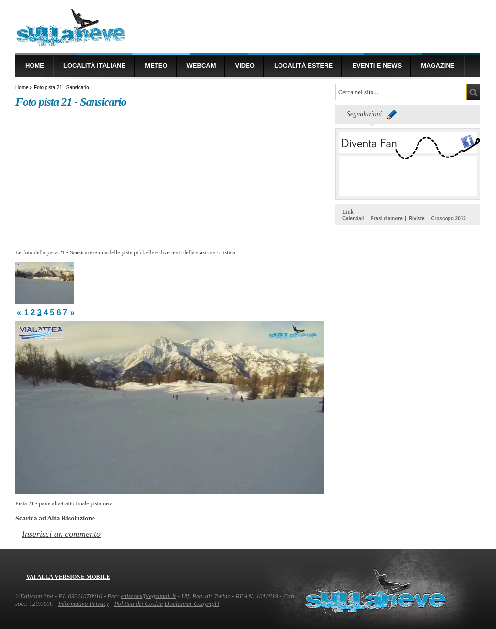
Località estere (303, 65)
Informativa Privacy (83, 603)
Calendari (353, 218)
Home (34, 65)
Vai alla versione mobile (68, 576)
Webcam (201, 65)
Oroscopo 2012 (448, 218)
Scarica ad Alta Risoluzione (55, 518)
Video (244, 65)
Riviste (417, 218)
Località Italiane (94, 65)
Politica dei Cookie (138, 603)
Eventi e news (377, 65)
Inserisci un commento (61, 534)
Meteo (156, 65)
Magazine (437, 65)
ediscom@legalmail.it (148, 595)
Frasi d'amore (387, 218)
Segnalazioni (364, 114)
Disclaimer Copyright (191, 603)
